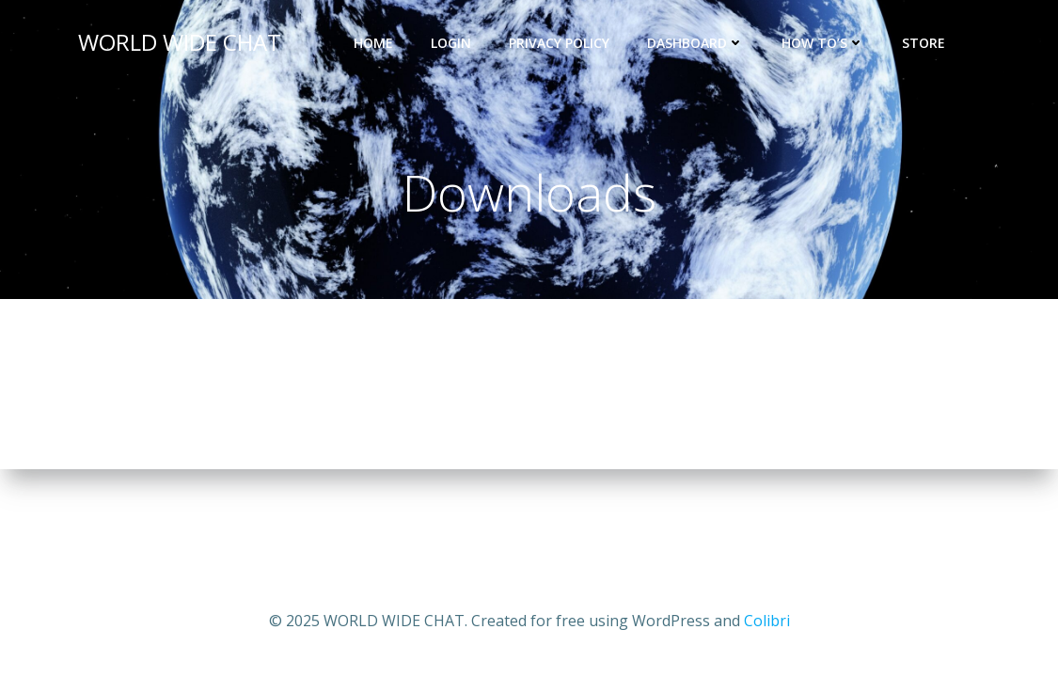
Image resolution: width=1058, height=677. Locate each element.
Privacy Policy (559, 43)
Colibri (767, 620)
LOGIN (451, 43)
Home (373, 43)
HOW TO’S (823, 43)
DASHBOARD (695, 43)
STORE (932, 43)
